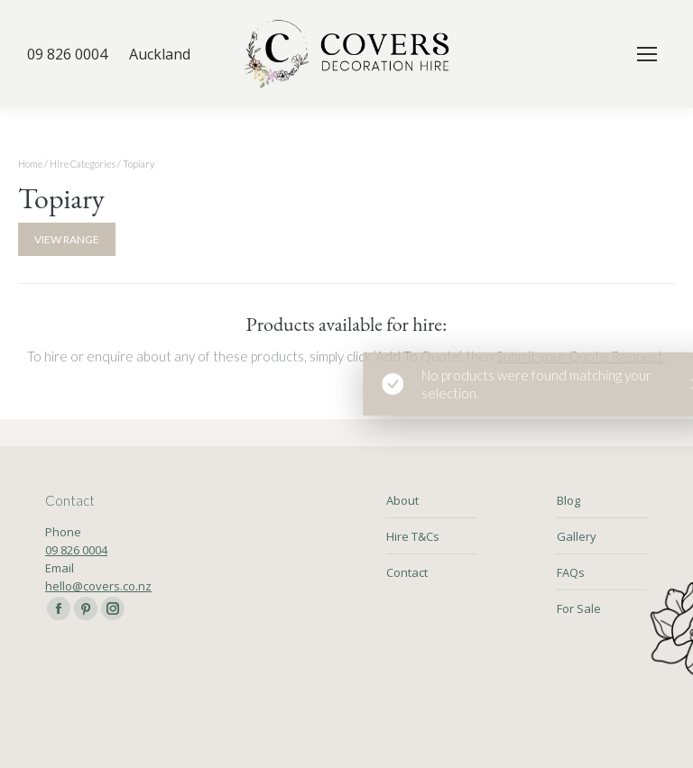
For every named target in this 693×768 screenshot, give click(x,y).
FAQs (571, 572)
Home (30, 163)
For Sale (579, 608)
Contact (407, 572)
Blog (568, 500)
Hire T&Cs (412, 536)
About (402, 500)
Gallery (576, 536)
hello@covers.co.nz (98, 586)
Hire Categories (83, 163)
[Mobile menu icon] (647, 54)
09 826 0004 (76, 550)
